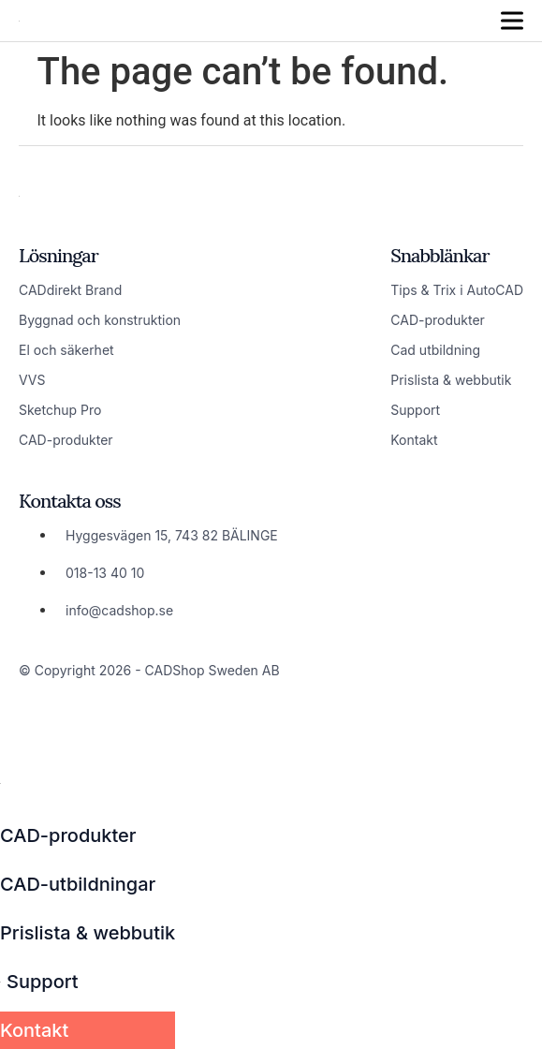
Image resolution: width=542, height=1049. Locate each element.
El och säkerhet (66, 350)
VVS (32, 380)
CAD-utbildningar (77, 884)
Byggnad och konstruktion (100, 320)
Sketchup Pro (60, 410)
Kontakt (413, 440)
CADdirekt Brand (70, 290)
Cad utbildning (435, 350)
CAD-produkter (66, 440)
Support (415, 410)
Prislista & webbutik (450, 380)
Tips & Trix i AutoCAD (456, 290)
